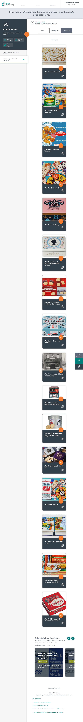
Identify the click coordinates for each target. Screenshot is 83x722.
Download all (67, 30)
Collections (53, 5)
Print (79, 366)
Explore (38, 5)
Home (22, 5)
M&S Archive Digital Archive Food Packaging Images (48, 712)
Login (74, 4)
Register (70, 4)
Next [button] (73, 638)
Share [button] (79, 361)
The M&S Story (37, 698)
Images (43, 30)
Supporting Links (54, 30)
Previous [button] (69, 638)
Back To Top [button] (79, 355)
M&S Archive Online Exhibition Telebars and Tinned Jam (49, 709)
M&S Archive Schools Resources (42, 702)
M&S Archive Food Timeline (40, 705)
